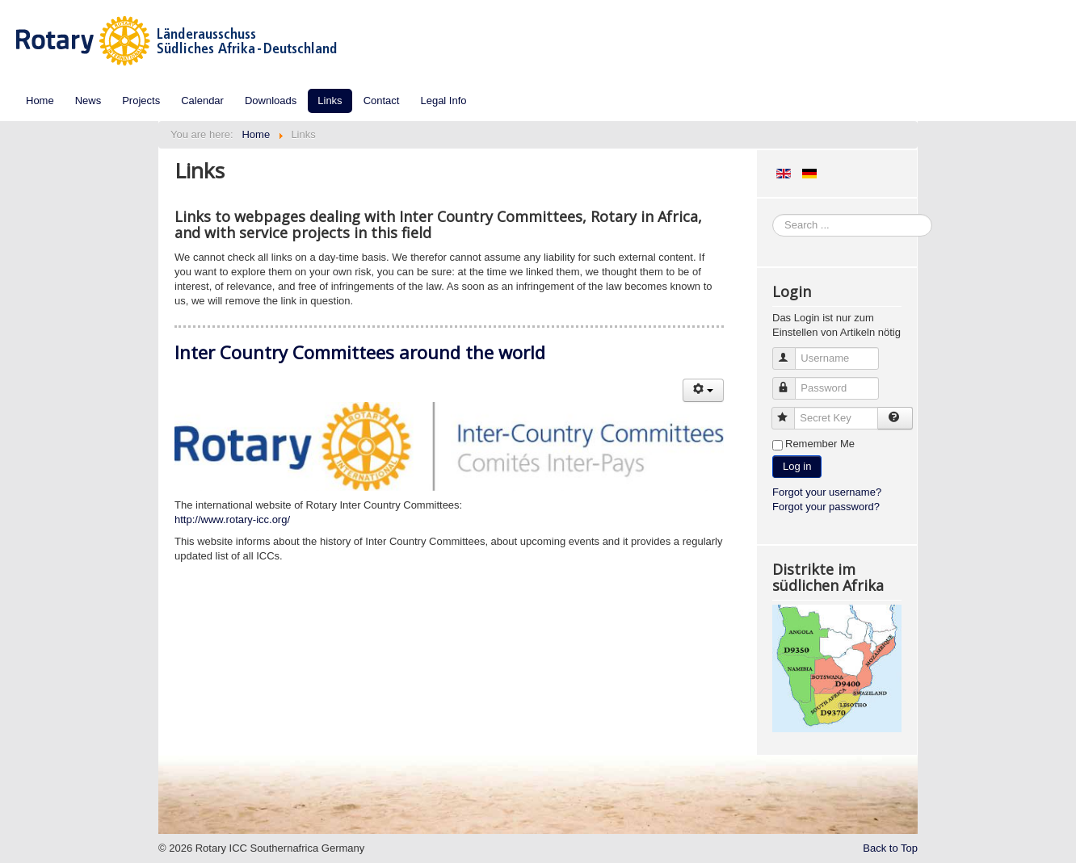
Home (40, 100)
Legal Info (443, 100)
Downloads (270, 100)
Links (329, 100)
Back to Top (890, 848)
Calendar (202, 100)
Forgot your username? (826, 492)
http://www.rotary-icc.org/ (232, 519)
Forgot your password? (826, 507)
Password (791, 381)
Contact (382, 100)
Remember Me (820, 444)
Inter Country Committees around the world (359, 352)
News (88, 100)
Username (791, 351)
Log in (797, 466)
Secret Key (790, 411)
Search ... (772, 214)
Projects (141, 100)
